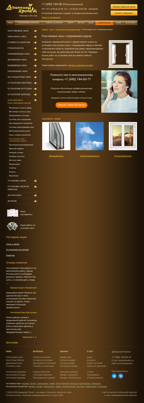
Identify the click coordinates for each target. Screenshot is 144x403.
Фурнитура (13, 176)
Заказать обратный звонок (124, 7)
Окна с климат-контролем (20, 135)
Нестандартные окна (19, 77)
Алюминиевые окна (19, 54)
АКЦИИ (119, 23)
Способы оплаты (13, 395)
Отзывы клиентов (95, 378)
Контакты (91, 360)
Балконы (10, 255)
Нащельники (14, 164)
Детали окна (15, 195)
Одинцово (96, 383)
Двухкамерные (56, 156)
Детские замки (15, 160)
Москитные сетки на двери (20, 108)
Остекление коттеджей (17, 249)
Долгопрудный (62, 383)
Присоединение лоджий (44, 378)
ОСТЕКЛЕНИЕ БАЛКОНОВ (30, 23)
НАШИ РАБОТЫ (104, 23)
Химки (52, 383)
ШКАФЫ (82, 23)
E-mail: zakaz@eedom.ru (123, 360)
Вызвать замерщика (124, 13)
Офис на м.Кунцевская (122, 363)
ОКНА (10, 23)
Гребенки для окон (17, 156)
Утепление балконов (42, 375)
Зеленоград (42, 383)
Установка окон (17, 181)
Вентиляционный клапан (19, 131)
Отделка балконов (41, 372)
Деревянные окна (17, 60)
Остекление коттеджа (20, 89)
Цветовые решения (69, 372)
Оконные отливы (16, 152)
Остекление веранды (19, 94)
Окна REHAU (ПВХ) (17, 37)
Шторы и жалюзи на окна (80, 65)
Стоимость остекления (43, 366)
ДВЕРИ (72, 23)
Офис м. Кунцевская (51, 17)
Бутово (33, 383)
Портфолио (47, 59)
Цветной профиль (16, 149)
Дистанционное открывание (20, 123)
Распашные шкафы (69, 366)
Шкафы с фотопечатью (70, 378)
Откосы (12, 172)
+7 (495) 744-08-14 (54, 4)
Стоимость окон (13, 366)
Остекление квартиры (20, 83)
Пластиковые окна (18, 31)
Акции (89, 357)
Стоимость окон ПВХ (19, 42)
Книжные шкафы (67, 360)
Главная (45, 29)
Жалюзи (12, 201)
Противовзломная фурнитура (21, 145)
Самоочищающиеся (89, 156)
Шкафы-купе (65, 357)
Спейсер (12, 168)
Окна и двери (12, 244)
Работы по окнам (95, 363)
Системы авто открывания (20, 119)
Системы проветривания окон (21, 127)
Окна (52, 29)
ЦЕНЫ (91, 23)
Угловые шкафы (67, 363)
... (7, 283)
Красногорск (84, 383)
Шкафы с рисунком (68, 375)
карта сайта (58, 395)
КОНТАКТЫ (130, 23)
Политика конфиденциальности (37, 395)
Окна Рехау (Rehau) (15, 360)
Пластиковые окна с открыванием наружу (18, 140)
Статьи (90, 372)
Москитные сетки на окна (20, 112)
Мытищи (74, 383)
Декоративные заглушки (19, 115)
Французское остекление (44, 363)
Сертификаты (93, 375)
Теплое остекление (41, 357)
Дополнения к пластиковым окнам (68, 29)
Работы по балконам (96, 366)
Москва (25, 383)
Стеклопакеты (16, 48)
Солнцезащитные (122, 156)
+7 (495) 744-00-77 (77, 79)
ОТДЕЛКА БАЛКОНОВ (55, 23)
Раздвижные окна (17, 65)
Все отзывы (12, 342)
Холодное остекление (43, 360)
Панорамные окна (18, 71)
